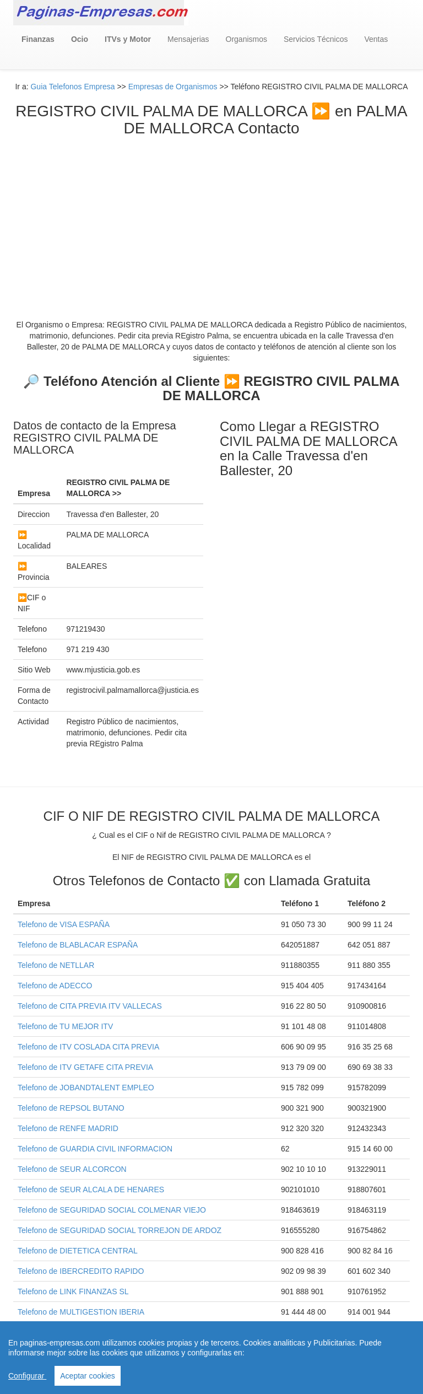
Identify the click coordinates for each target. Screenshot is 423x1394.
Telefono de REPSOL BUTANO (71, 1108)
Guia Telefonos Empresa (72, 86)
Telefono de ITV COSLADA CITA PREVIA (88, 1046)
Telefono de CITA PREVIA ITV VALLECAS (90, 1006)
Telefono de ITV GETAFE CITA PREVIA (85, 1067)
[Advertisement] (211, 220)
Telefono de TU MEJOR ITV (65, 1026)
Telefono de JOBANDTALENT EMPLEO (86, 1087)
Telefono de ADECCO (55, 985)
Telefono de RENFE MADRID (68, 1128)
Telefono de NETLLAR (56, 965)
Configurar (27, 1375)
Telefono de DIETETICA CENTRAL (78, 1250)
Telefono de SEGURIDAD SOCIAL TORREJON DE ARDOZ (119, 1230)
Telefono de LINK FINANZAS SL (73, 1291)
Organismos (246, 39)
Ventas (376, 39)
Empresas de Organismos (173, 86)
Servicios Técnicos (316, 39)
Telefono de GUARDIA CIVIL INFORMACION (95, 1148)
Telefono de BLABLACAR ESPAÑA (78, 944)
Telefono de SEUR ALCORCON (72, 1169)
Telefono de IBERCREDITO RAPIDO (81, 1271)
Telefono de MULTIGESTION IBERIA (81, 1311)
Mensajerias (188, 39)
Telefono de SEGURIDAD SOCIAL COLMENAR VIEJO (112, 1209)
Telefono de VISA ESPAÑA (64, 924)
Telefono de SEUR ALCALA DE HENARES (91, 1189)
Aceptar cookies (87, 1375)
